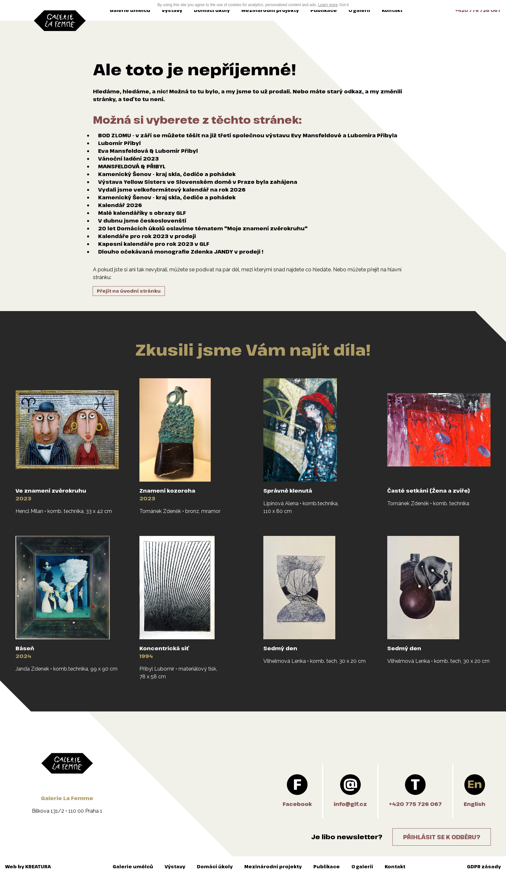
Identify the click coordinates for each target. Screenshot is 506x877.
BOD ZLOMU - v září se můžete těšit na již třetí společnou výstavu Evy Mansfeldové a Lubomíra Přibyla (247, 135)
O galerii (359, 10)
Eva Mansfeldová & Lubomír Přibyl (148, 150)
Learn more (328, 5)
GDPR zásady (484, 866)
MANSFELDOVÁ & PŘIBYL (132, 166)
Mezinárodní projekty (270, 10)
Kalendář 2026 (120, 205)
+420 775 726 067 (478, 10)
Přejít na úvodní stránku (129, 291)
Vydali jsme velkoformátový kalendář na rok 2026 (172, 189)
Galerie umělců (130, 10)
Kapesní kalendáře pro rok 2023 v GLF (153, 243)
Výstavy (172, 10)
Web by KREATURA (28, 866)
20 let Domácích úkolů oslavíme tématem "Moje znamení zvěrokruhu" (203, 228)
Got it (344, 5)
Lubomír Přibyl (119, 143)
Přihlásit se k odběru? (441, 837)
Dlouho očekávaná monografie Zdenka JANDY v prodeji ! (180, 251)
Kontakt (392, 10)
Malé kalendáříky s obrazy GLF (142, 212)
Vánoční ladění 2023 (128, 158)
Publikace (323, 10)
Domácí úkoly (212, 10)
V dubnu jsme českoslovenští (142, 220)
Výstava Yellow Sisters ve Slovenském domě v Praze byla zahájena (197, 181)
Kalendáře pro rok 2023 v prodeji (147, 236)
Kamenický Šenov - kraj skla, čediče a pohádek (167, 174)
